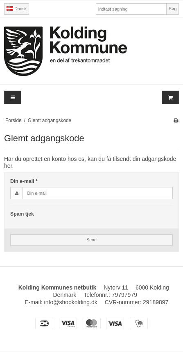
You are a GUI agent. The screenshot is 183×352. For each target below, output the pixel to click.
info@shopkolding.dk (70, 302)
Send (91, 239)
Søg (172, 8)
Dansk (17, 8)
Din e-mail (24, 181)
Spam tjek (22, 214)
